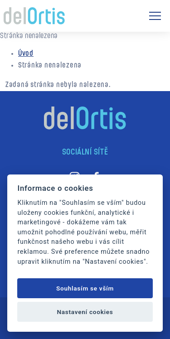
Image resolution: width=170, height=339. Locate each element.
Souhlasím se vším (85, 288)
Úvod (26, 54)
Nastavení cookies (85, 311)
